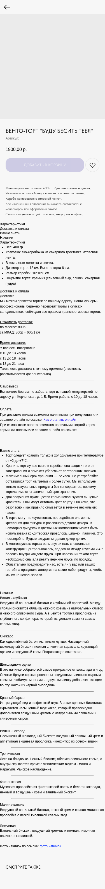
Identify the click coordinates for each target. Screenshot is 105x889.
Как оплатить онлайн (59, 420)
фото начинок (50, 846)
